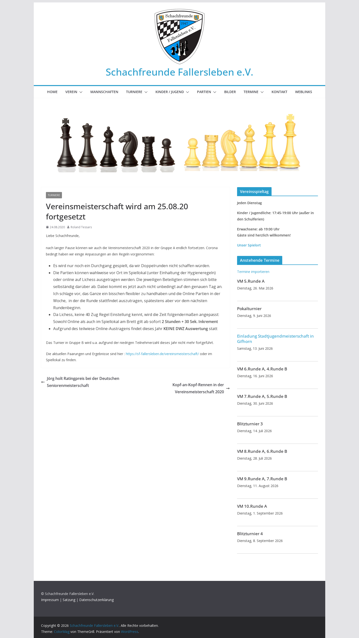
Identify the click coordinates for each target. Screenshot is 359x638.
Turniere (134, 91)
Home (52, 91)
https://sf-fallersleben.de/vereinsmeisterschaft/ (162, 353)
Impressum (50, 599)
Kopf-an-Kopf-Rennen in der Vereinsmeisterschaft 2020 (201, 388)
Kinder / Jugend (169, 91)
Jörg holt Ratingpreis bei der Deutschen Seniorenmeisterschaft (80, 382)
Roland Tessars (81, 227)
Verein (71, 91)
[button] (80, 92)
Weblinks (303, 91)
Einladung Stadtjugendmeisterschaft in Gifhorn (275, 338)
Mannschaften (104, 91)
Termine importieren (253, 271)
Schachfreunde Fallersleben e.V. (179, 72)
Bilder (230, 91)
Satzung (69, 599)
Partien (204, 91)
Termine (251, 91)
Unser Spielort (249, 245)
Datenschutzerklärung (96, 599)
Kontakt (279, 91)
